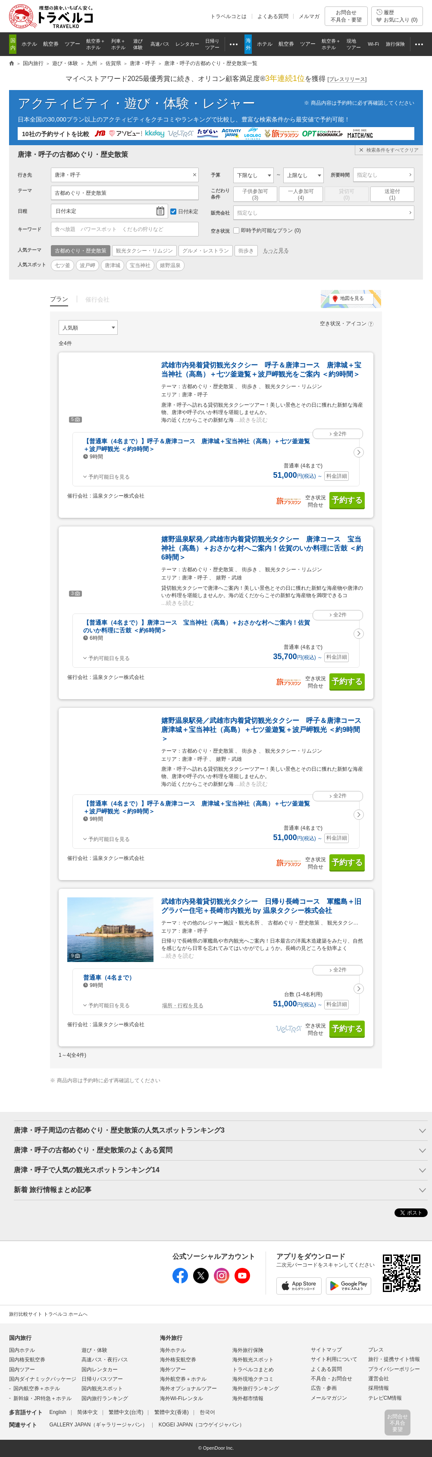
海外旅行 (171, 1338)
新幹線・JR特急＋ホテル (42, 1398)
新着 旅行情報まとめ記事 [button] (52, 1189)
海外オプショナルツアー (188, 1388)
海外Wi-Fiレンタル (181, 1398)
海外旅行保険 (247, 1350)
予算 (215, 174)
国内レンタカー (99, 1370)
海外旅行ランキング (255, 1388)
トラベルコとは (228, 16)
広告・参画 (324, 1388)
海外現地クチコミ (253, 1379)
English (57, 1412)
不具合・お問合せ (331, 1379)
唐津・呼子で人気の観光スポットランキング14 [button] (87, 1170)
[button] (359, 452)
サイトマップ (326, 1350)
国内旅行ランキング (104, 1398)
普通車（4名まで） (109, 977)
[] (347, 79)
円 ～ (297, 476)
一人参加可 (300, 194)
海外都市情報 (247, 1398)
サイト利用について (334, 1359)
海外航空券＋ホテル (183, 1379)
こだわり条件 (220, 193)
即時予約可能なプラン (267, 230)
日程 (22, 211)
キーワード (29, 229)
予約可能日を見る (109, 477)
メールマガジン (329, 1398)
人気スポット (32, 264)
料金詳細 (336, 476)
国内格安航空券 (27, 1360)
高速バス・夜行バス (104, 1360)
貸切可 (346, 194)
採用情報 (378, 1388)
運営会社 (378, 1379)
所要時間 (340, 174)
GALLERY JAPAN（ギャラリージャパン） (98, 1425)
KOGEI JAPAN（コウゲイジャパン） (201, 1425)
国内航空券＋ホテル (36, 1388)
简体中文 (87, 1412)
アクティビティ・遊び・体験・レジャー (136, 103)
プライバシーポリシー (394, 1369)
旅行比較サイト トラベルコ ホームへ (48, 1314)
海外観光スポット (253, 1360)
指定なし (367, 175)
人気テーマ (29, 249)
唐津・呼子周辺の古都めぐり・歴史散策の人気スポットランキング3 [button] (119, 1130)
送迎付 (392, 194)
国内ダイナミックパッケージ (42, 1379)
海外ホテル (173, 1350)
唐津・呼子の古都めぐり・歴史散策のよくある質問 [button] (93, 1150)
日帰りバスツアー (102, 1379)
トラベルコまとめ (253, 1370)
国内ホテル (22, 1350)
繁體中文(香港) (171, 1412)
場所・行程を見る (182, 1005)
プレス (376, 1350)
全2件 (340, 434)
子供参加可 (255, 194)
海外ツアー (173, 1370)
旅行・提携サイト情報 (394, 1359)
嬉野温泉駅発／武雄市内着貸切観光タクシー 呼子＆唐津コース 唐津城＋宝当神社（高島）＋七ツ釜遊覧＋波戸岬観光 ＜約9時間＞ (264, 729)
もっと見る (276, 250)
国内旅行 (20, 1338)
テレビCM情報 (385, 1398)
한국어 (207, 1412)
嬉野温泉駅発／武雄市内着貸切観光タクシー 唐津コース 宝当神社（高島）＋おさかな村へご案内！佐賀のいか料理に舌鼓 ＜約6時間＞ (262, 548)
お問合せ (346, 16)
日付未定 (66, 211)
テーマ (25, 190)
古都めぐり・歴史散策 (80, 193)
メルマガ (309, 16)
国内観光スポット (102, 1388)
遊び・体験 (94, 1350)
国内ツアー (22, 1370)
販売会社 (220, 212)
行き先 (25, 174)
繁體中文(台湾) (126, 1412)
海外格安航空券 (178, 1360)
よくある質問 (272, 16)
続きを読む (254, 420)
